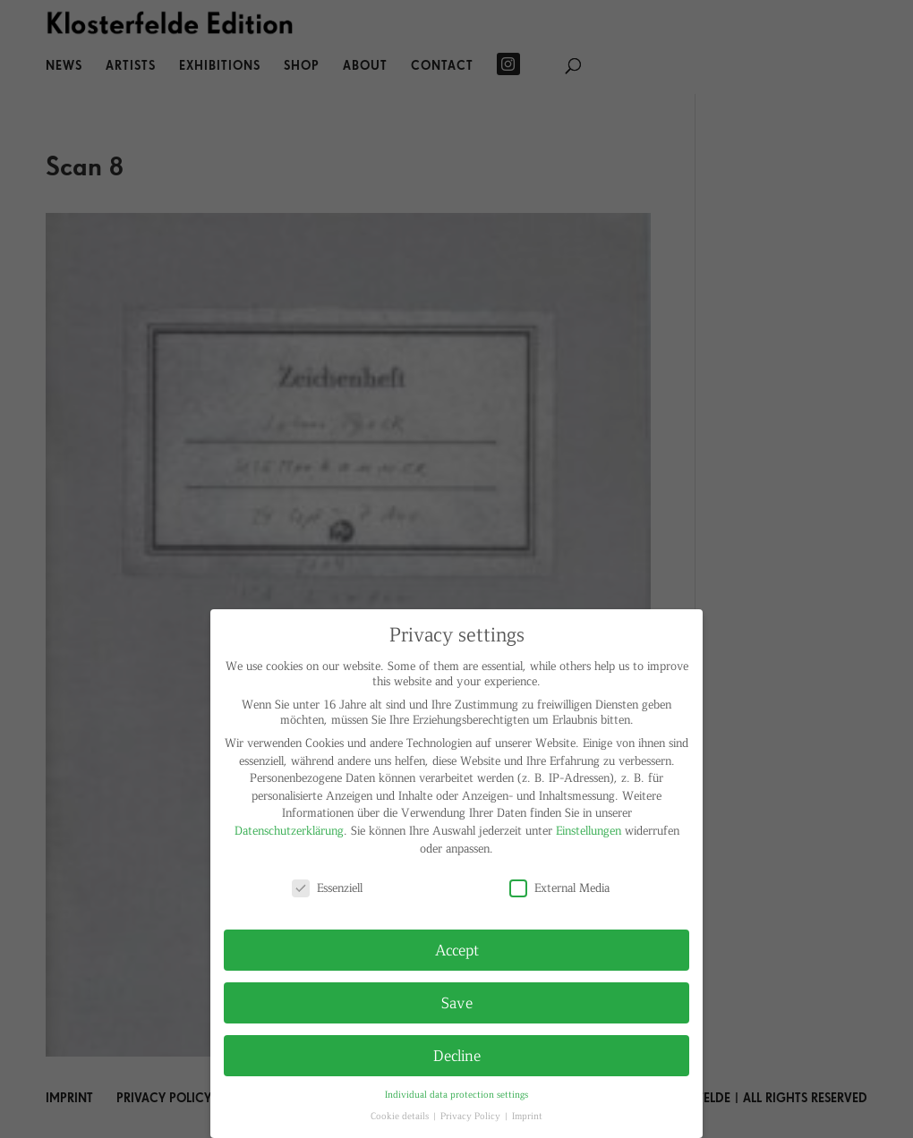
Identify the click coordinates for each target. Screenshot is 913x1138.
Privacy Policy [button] (471, 1115)
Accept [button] (457, 949)
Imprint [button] (527, 1115)
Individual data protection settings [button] (456, 1094)
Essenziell (327, 887)
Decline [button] (457, 1055)
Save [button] (457, 1002)
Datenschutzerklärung (289, 829)
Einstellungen (588, 829)
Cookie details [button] (401, 1115)
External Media (559, 887)
